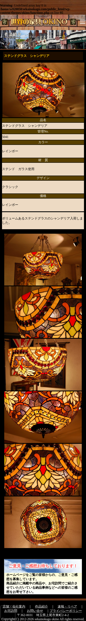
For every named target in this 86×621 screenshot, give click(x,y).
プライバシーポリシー (66, 610)
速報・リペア (67, 606)
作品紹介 (41, 606)
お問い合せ (35, 610)
